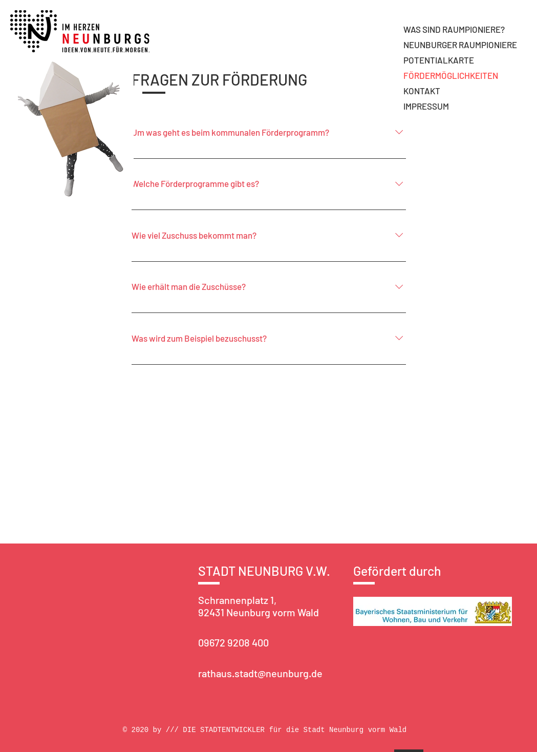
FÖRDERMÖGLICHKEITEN (450, 75)
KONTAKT (421, 91)
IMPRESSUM (426, 106)
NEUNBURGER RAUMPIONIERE (460, 44)
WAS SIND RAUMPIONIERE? (454, 29)
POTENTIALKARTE (438, 60)
